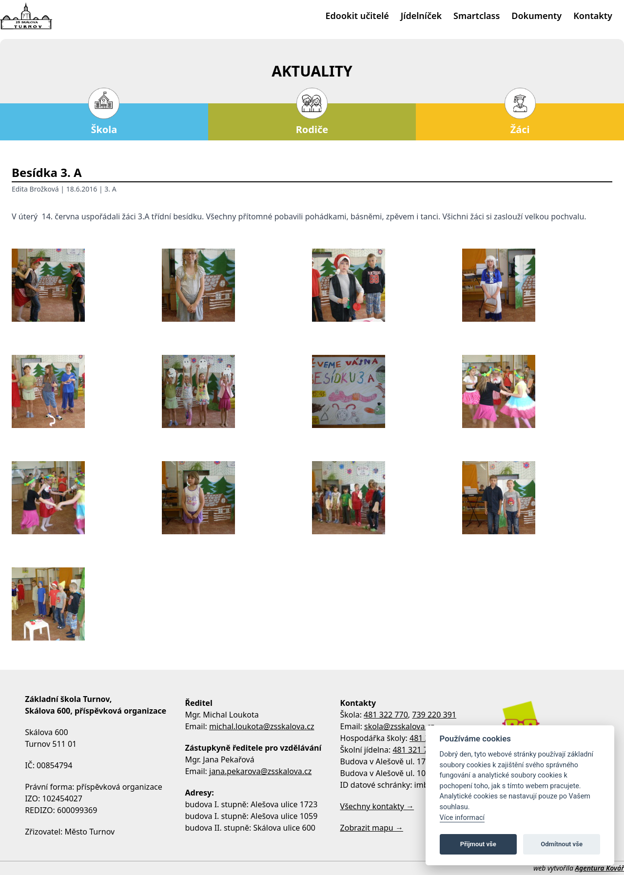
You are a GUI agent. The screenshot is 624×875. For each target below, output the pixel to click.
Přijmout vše (478, 844)
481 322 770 (386, 714)
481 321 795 (414, 749)
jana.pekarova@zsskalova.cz (260, 771)
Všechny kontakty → (377, 806)
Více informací (462, 818)
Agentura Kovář (599, 868)
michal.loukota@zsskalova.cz (261, 726)
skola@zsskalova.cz (399, 726)
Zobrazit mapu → (371, 827)
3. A (110, 189)
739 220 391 (434, 714)
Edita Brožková (35, 189)
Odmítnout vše (562, 844)
